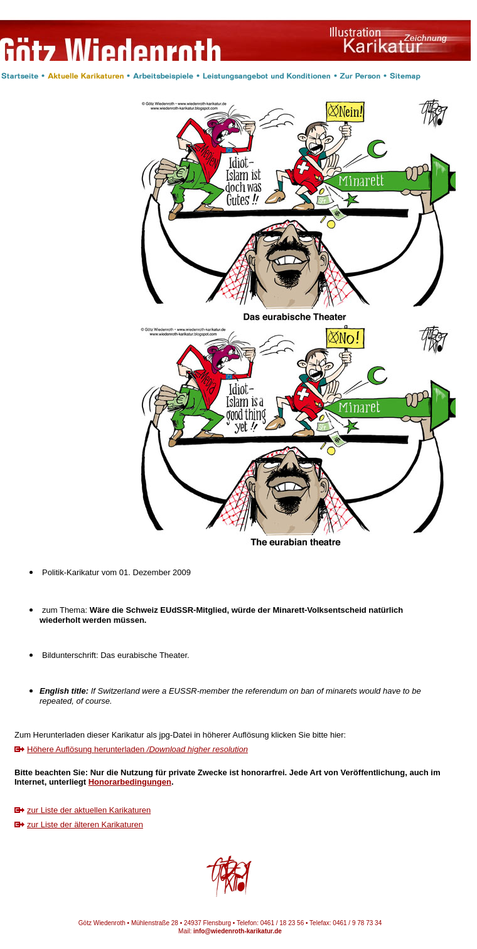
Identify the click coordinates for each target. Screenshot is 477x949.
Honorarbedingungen (129, 782)
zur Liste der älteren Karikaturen (85, 824)
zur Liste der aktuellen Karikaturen (89, 810)
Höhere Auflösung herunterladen (137, 749)
